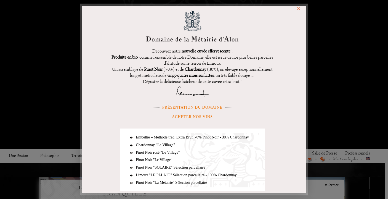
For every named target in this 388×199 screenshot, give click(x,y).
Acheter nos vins (192, 117)
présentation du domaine (192, 107)
